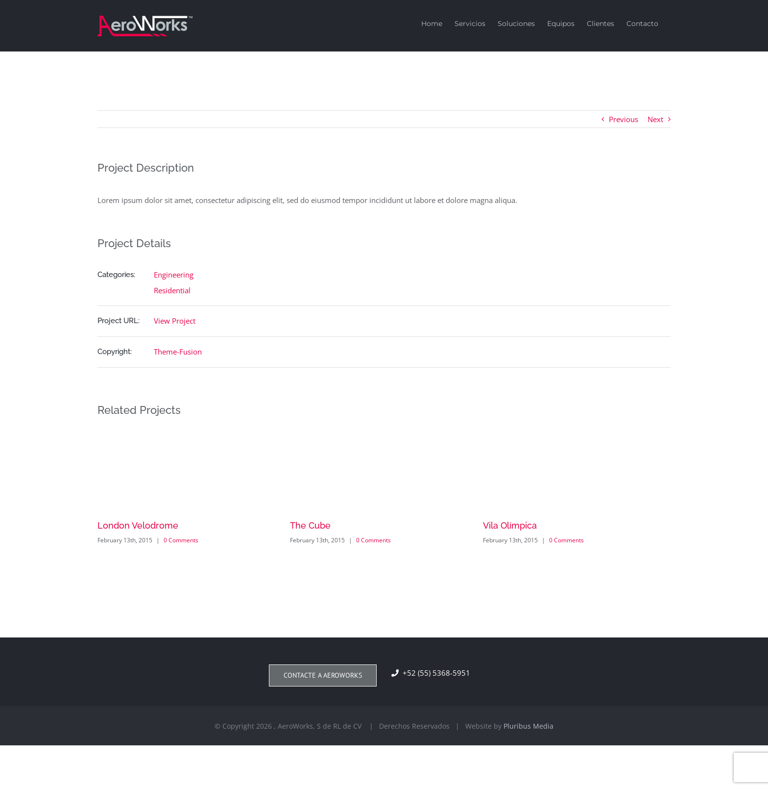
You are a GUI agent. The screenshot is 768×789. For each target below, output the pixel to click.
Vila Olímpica (510, 525)
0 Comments (181, 540)
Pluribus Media (528, 726)
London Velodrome (137, 525)
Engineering (173, 275)
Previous (623, 119)
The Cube (310, 525)
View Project (174, 321)
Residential (172, 290)
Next (655, 119)
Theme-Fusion (178, 351)
